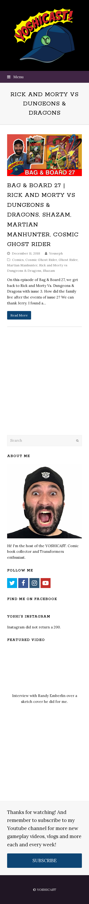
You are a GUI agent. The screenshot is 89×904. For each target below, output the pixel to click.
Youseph (56, 253)
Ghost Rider (68, 260)
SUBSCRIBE (45, 860)
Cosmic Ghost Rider (41, 260)
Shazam (49, 270)
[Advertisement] (40, 393)
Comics (18, 260)
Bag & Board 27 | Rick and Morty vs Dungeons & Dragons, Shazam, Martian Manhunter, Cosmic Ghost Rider (43, 215)
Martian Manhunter (22, 265)
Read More (19, 315)
